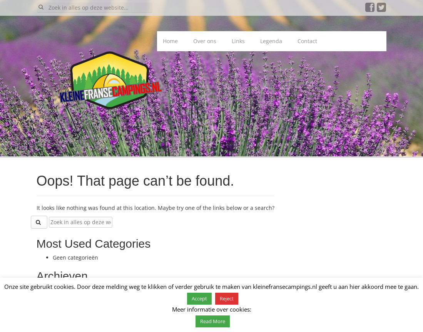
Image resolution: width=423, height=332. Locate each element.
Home (170, 41)
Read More (212, 321)
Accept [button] (199, 298)
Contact (307, 41)
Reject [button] (227, 298)
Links (238, 41)
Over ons (204, 41)
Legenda (271, 41)
